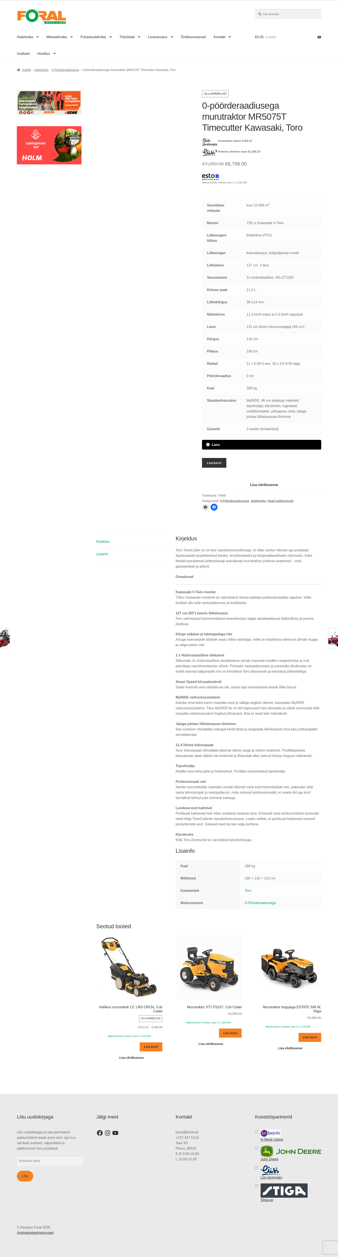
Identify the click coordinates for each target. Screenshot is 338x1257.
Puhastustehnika (93, 37)
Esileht (26, 69)
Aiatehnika (25, 37)
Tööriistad (127, 37)
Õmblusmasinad (193, 37)
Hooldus (44, 53)
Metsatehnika (57, 37)
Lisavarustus (157, 37)
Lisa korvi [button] (151, 1046)
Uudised (23, 53)
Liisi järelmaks (271, 1172)
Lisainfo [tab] (102, 554)
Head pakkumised (280, 500)
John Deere (291, 1153)
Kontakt (219, 37)
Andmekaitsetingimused (35, 1232)
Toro (248, 890)
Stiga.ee (284, 1192)
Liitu (25, 1176)
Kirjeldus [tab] (103, 541)
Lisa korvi (214, 462)
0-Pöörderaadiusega (65, 69)
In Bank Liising (272, 1135)
